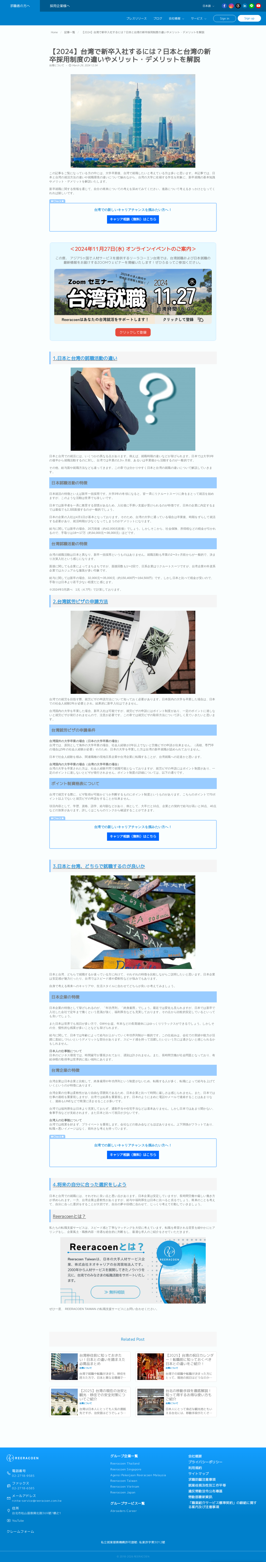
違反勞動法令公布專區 (205, 1491)
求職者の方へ (20, 6)
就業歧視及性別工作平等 (207, 1485)
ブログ (157, 18)
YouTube (18, 1521)
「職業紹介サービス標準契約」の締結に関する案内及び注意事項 (222, 1505)
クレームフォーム (20, 1531)
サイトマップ (198, 1474)
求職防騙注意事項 (202, 1479)
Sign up (249, 18)
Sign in (224, 18)
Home (54, 34)
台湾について (56, 67)
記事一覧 (69, 34)
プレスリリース (136, 18)
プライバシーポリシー (205, 1462)
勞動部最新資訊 (200, 1497)
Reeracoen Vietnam (124, 1486)
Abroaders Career (123, 1511)
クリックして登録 (133, 334)
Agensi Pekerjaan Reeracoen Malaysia (138, 1475)
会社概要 (195, 1456)
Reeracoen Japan (122, 1492)
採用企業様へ (60, 6)
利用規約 (195, 1468)
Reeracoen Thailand (124, 1463)
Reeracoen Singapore (126, 1469)
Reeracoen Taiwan (123, 1481)
